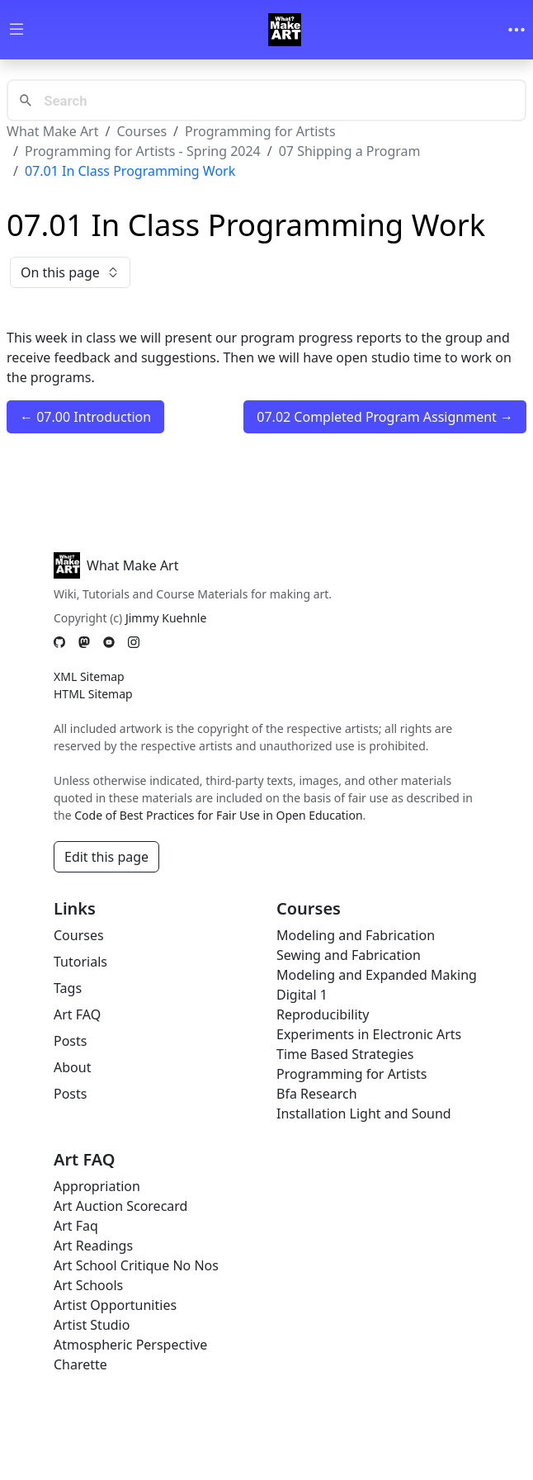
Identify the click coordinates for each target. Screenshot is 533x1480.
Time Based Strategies (345, 1054)
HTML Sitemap (93, 694)
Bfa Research (316, 1094)
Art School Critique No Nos (136, 1265)
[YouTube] (109, 642)
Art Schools (88, 1285)
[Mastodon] (84, 642)
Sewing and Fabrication (348, 955)
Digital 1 (302, 995)
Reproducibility (322, 1014)
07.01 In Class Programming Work (130, 171)
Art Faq (76, 1226)
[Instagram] (133, 642)
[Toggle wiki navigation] (16, 30)
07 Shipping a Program (350, 151)
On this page (70, 272)
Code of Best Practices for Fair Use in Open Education (218, 815)
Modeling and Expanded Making (376, 975)
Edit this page (106, 857)
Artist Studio (92, 1325)
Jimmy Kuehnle (165, 618)
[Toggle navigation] (516, 29)
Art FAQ (77, 1014)
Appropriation (97, 1186)
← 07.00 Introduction (85, 417)
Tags (68, 988)
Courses (141, 131)
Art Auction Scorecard (120, 1206)
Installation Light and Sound (363, 1113)
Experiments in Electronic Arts (368, 1034)
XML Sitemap (89, 676)
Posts (70, 1041)
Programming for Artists (260, 131)
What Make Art (53, 131)
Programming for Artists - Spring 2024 (143, 151)
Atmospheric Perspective (130, 1345)
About (72, 1067)
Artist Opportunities (115, 1305)
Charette (80, 1364)
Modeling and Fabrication (355, 935)
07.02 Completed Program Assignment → (385, 417)
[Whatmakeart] (284, 30)
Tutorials (80, 962)
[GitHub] (59, 642)
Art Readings (93, 1245)
